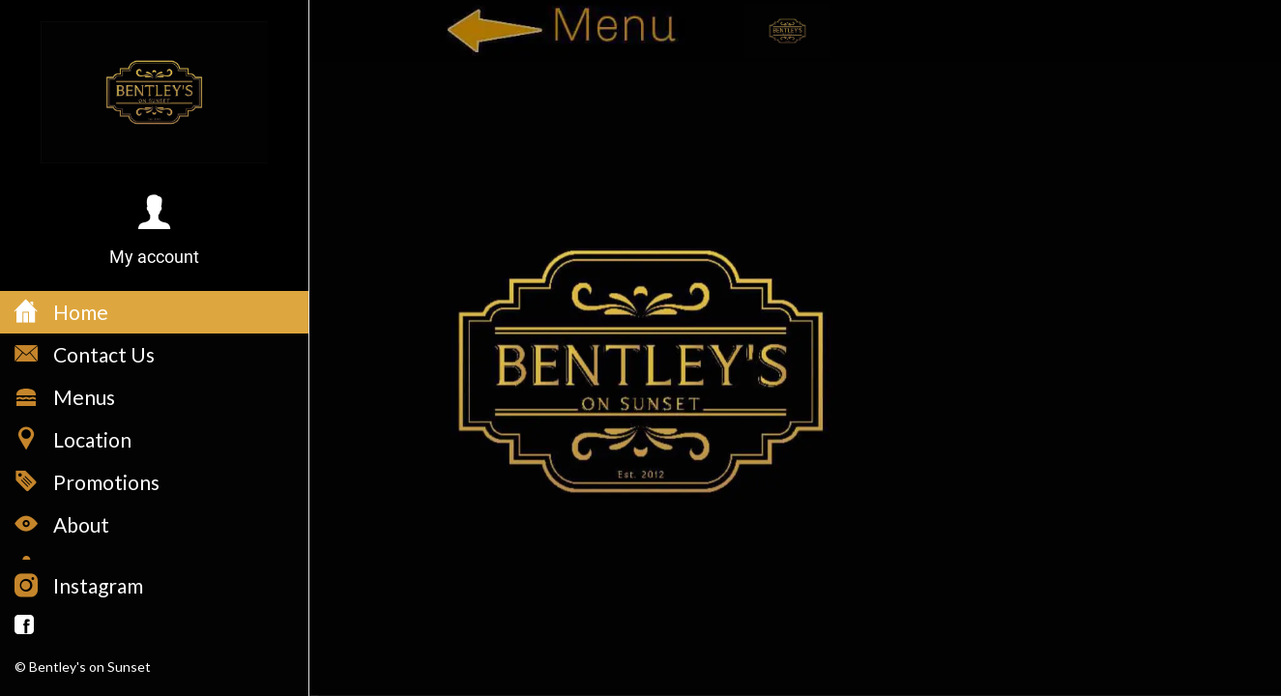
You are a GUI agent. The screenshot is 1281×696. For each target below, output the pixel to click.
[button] (154, 231)
